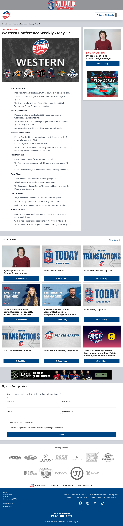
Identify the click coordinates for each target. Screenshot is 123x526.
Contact (67, 495)
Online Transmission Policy (98, 495)
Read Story (102, 64)
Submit (61, 434)
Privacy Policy (113, 495)
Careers (92, 497)
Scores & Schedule (105, 15)
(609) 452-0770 (8, 503)
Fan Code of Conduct (79, 495)
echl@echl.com (8, 506)
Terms (69, 497)
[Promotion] (61, 5)
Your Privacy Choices (80, 497)
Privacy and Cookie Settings (107, 497)
